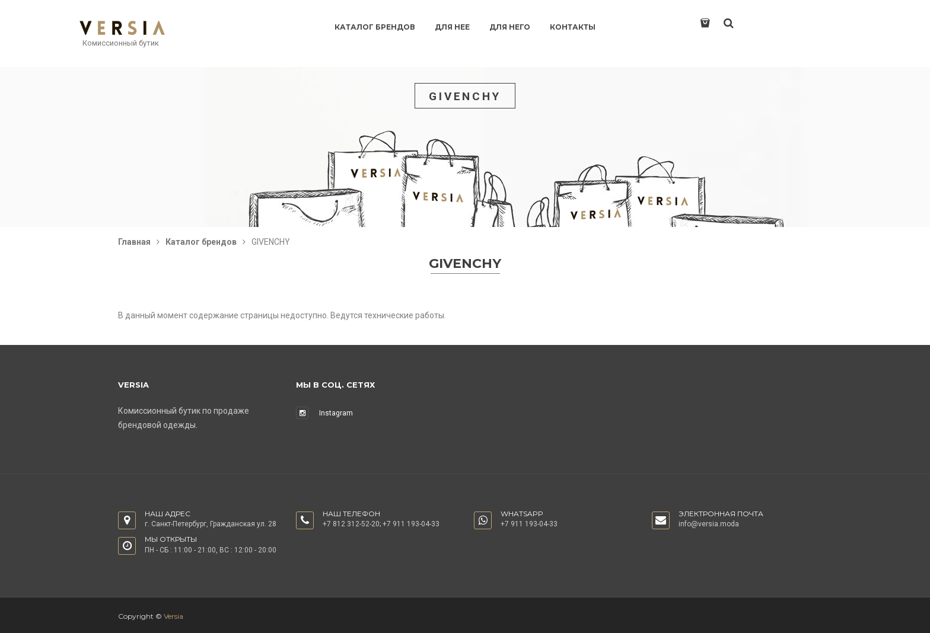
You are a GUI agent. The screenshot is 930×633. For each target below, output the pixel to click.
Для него (509, 27)
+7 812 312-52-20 (351, 524)
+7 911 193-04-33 (411, 524)
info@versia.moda (709, 524)
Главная (134, 242)
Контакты (572, 27)
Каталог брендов (375, 27)
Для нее (452, 27)
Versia (173, 616)
